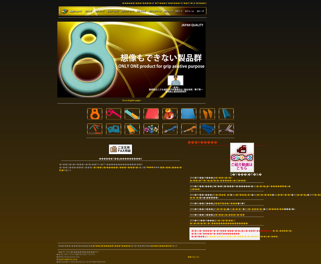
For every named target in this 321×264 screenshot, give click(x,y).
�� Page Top (193, 257)
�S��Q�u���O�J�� (230, 214)
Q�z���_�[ (222, 194)
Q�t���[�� (275, 209)
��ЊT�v (188, 3)
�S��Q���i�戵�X (161, 246)
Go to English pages (131, 100)
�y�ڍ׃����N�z (282, 231)
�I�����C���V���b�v (137, 3)
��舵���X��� (226, 203)
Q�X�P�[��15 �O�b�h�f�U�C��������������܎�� (219, 222)
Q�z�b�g (301, 194)
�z (242, 236)
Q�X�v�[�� (263, 194)
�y (208, 236)
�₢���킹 (201, 3)
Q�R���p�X (242, 194)
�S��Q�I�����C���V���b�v (116, 167)
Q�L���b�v (254, 209)
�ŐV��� (160, 3)
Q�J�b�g (221, 209)
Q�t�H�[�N (283, 194)
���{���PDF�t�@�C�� (225, 236)
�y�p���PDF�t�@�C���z (261, 236)
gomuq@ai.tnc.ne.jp (68, 259)
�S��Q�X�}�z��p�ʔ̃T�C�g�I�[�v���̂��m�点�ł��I (218, 179)
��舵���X (174, 3)
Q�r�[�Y (236, 209)
